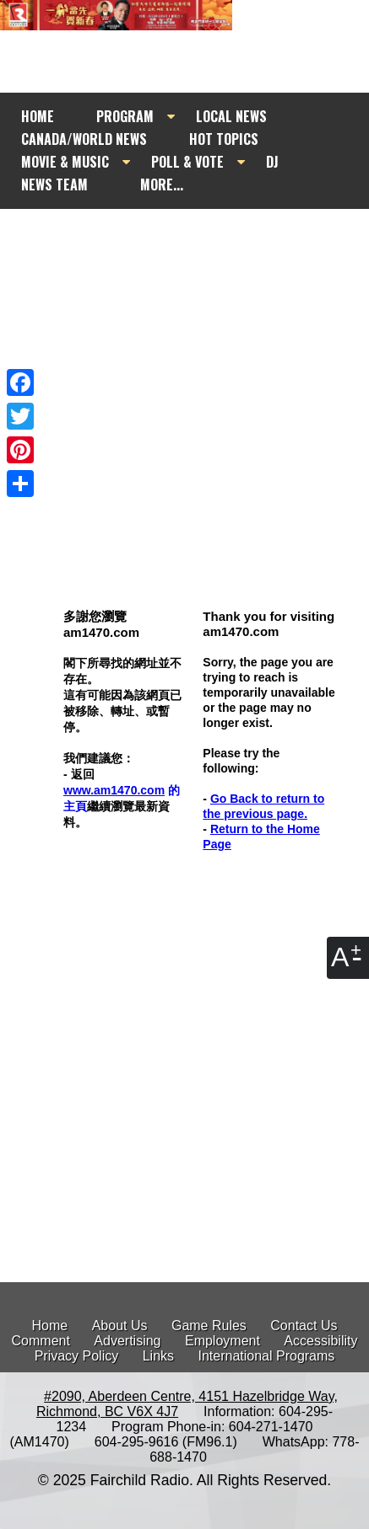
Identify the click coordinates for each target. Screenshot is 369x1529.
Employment (222, 1341)
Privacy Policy (77, 1356)
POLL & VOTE (187, 162)
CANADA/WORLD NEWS (84, 139)
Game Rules (209, 1325)
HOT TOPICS (223, 139)
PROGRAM (125, 116)
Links (158, 1356)
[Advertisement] (184, 342)
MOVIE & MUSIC (65, 162)
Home (50, 1325)
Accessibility (320, 1341)
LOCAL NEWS (231, 116)
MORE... (161, 184)
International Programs (266, 1356)
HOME (37, 116)
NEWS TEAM (54, 184)
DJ (272, 162)
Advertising (127, 1341)
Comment (41, 1341)
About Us (120, 1325)
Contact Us (303, 1325)
